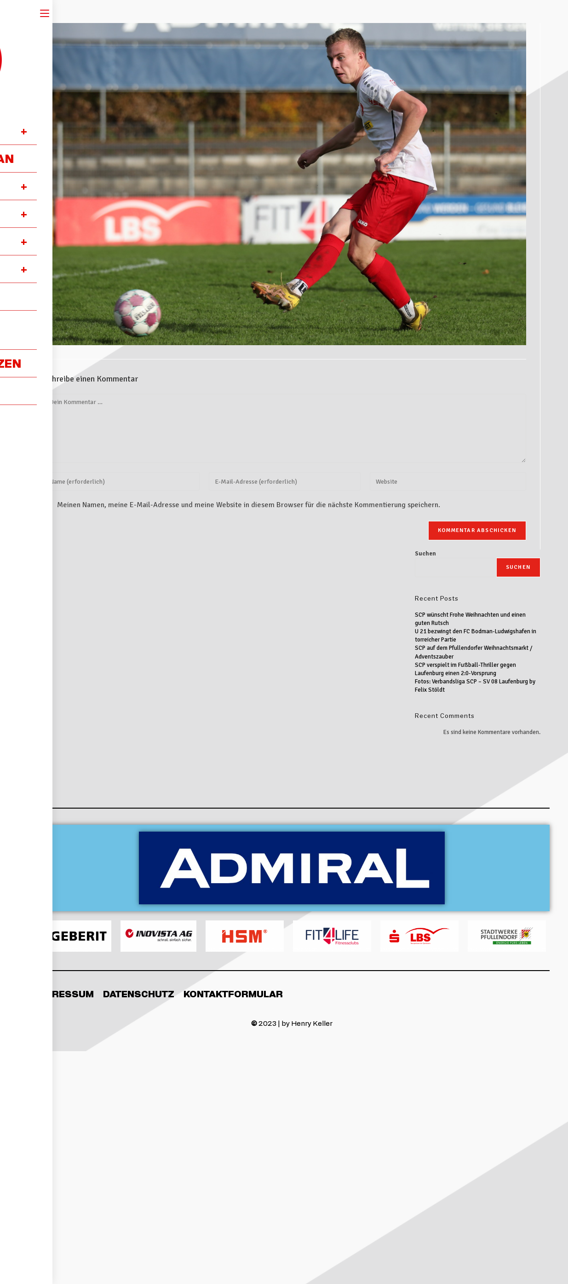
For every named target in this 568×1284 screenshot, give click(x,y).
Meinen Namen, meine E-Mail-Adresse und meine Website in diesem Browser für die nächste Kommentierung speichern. (248, 504)
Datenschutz (138, 993)
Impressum (64, 993)
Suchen (425, 553)
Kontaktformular (233, 993)
